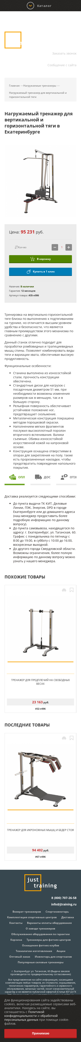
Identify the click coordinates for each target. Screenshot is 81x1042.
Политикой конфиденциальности (24, 1014)
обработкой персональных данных (31, 1018)
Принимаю (40, 1033)
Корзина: (68, 20)
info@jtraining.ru (63, 60)
